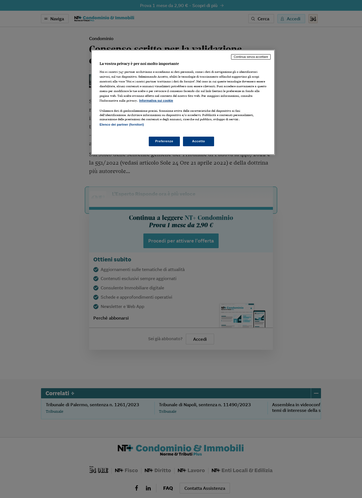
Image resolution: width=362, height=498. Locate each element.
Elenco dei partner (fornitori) (122, 124)
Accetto (198, 141)
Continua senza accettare (251, 56)
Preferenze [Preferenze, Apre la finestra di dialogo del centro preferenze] (164, 141)
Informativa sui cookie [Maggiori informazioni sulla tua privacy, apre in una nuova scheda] (156, 100)
